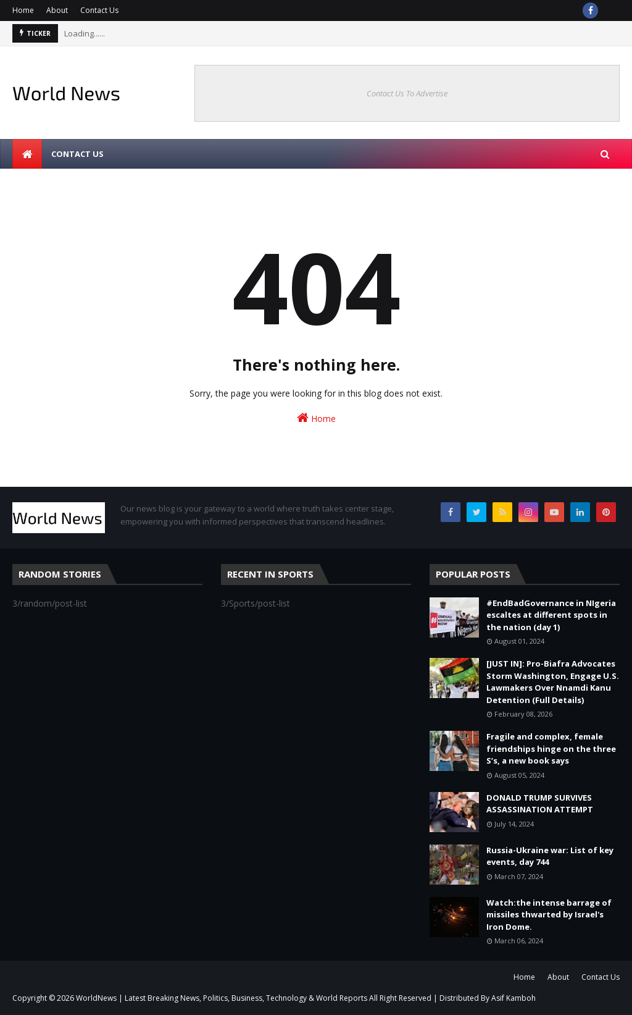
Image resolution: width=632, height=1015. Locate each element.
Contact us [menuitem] (77, 153)
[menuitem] (27, 154)
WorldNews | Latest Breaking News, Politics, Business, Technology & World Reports (221, 998)
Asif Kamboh (513, 998)
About (57, 10)
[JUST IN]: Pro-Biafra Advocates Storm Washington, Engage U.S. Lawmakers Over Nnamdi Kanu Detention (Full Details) (552, 681)
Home (23, 10)
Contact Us (99, 10)
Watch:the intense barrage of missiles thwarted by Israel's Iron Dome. (549, 914)
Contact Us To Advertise (407, 93)
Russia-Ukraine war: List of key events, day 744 (549, 856)
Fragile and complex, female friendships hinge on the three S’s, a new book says (551, 748)
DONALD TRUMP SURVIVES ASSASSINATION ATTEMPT (539, 803)
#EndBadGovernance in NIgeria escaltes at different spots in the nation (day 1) (551, 615)
